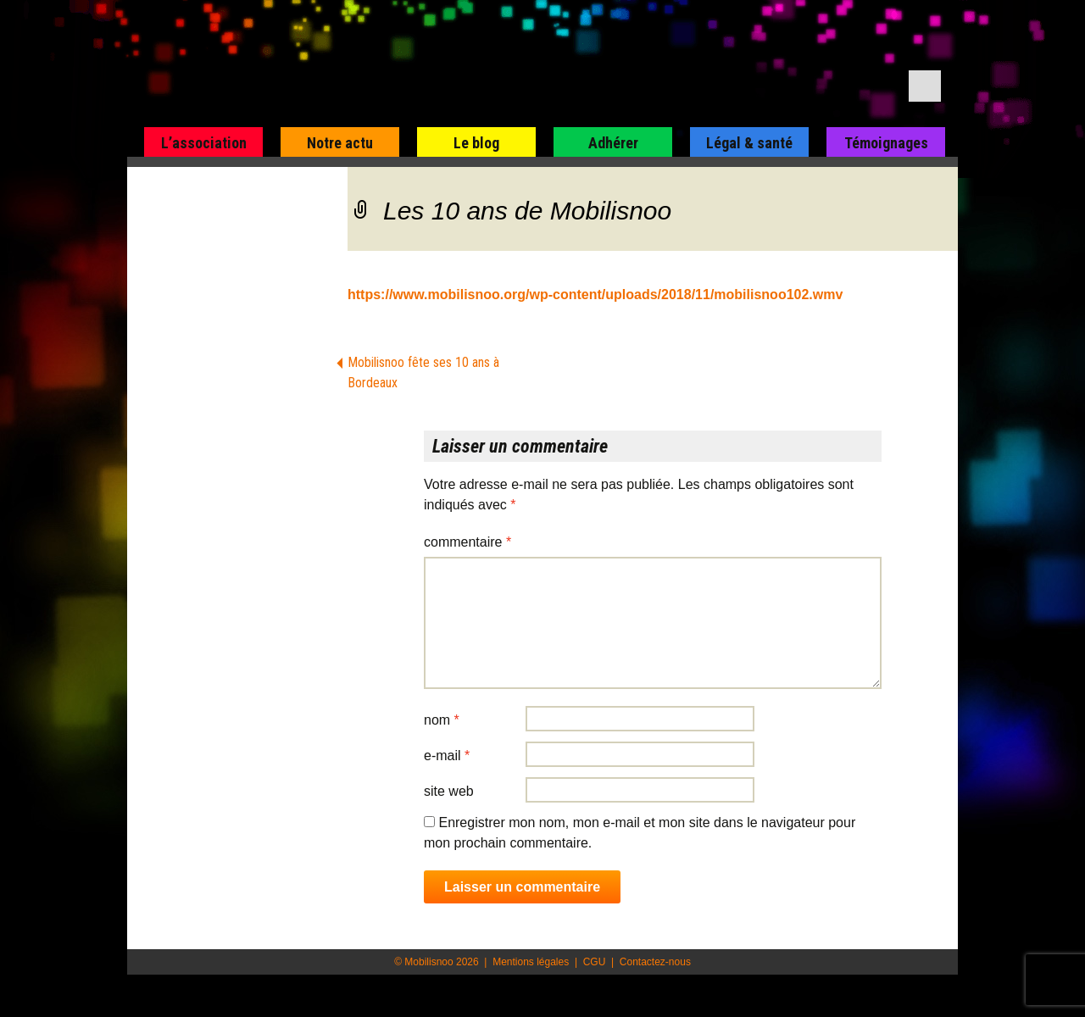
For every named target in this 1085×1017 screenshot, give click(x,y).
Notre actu (340, 143)
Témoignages (886, 143)
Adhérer (613, 143)
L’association (204, 143)
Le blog (476, 143)
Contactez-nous (655, 962)
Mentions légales (530, 962)
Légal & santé (749, 143)
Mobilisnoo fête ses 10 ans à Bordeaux (423, 372)
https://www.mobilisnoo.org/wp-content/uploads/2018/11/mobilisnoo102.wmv (595, 294)
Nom (441, 720)
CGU (594, 962)
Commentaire (467, 542)
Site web (449, 791)
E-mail (447, 755)
